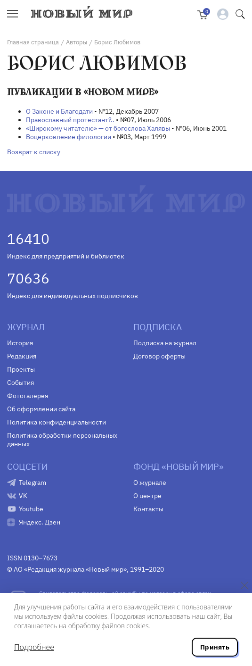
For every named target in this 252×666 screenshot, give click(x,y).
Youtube (31, 509)
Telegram (32, 482)
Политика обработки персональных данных (62, 439)
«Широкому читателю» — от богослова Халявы (98, 128)
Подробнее (34, 647)
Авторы (76, 42)
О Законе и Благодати (59, 111)
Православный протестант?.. (70, 120)
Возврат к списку (33, 152)
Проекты (21, 369)
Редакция (21, 356)
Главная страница (33, 42)
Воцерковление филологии (68, 137)
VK (23, 495)
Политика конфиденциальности (56, 422)
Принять (214, 647)
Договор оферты (159, 356)
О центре (147, 495)
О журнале (149, 482)
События (20, 382)
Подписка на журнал (164, 343)
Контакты (148, 509)
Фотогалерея (27, 395)
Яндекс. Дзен (39, 522)
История (20, 343)
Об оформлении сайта (41, 409)
